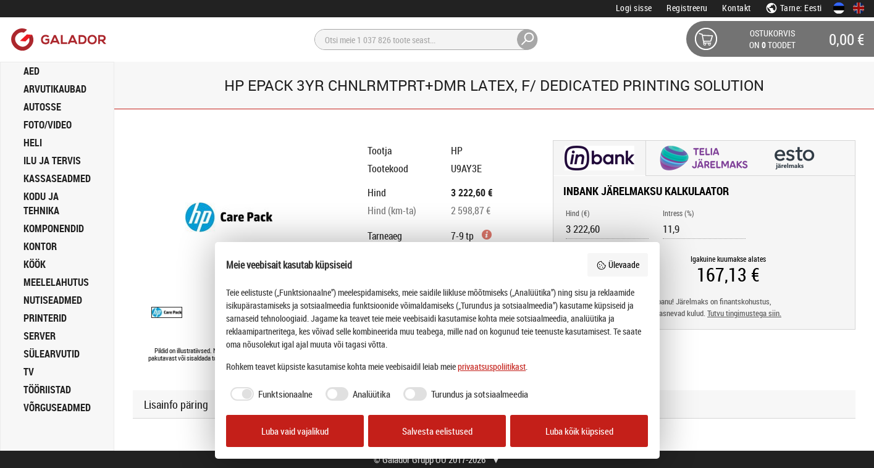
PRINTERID (45, 318)
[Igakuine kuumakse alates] (728, 274)
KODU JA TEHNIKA (41, 203)
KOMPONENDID (53, 228)
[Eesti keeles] (838, 8)
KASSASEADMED (57, 178)
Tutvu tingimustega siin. (744, 313)
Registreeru (687, 8)
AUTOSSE (42, 107)
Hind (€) (578, 213)
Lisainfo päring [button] (176, 404)
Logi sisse (634, 8)
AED (31, 71)
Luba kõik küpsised (579, 431)
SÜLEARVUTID (51, 354)
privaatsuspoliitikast (492, 366)
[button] (599, 159)
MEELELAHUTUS (56, 282)
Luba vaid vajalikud (295, 431)
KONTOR (40, 246)
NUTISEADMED (52, 300)
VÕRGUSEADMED (57, 407)
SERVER (39, 336)
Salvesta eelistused (437, 431)
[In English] (858, 8)
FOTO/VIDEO (47, 125)
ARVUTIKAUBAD (54, 89)
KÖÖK (34, 264)
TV (28, 371)
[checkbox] (269, 394)
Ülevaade (617, 264)
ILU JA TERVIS (52, 160)
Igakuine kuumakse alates (728, 259)
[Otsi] (426, 39)
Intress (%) (678, 213)
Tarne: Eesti (793, 8)
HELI (32, 142)
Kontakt (736, 8)
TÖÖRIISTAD (47, 389)
